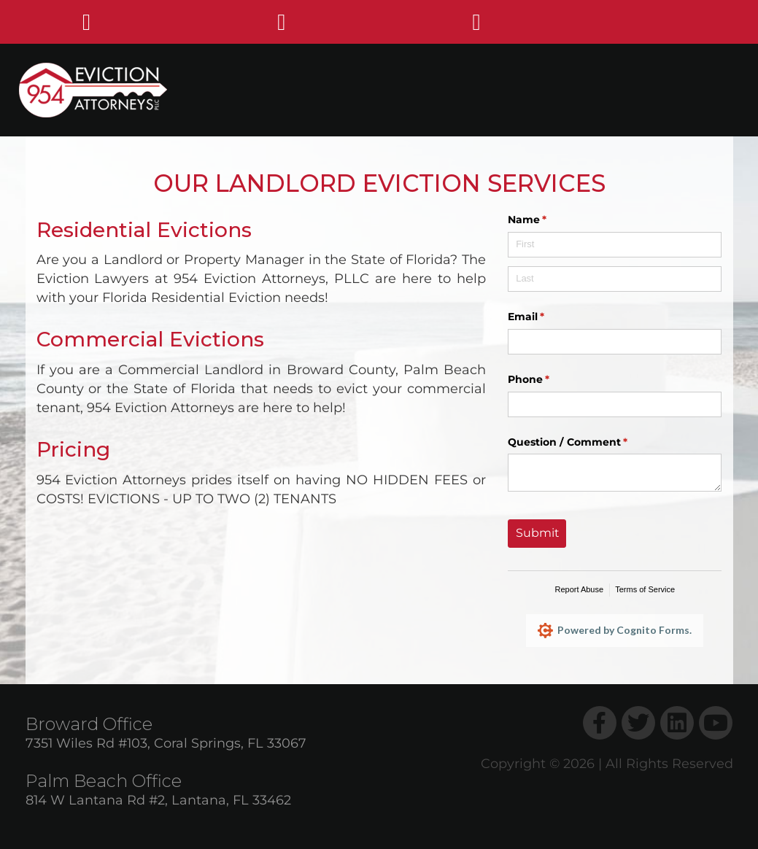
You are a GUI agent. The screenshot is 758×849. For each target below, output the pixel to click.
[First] (615, 244)
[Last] (615, 279)
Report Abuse (578, 589)
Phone (552, 380)
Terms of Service (645, 589)
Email (550, 317)
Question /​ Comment (591, 442)
